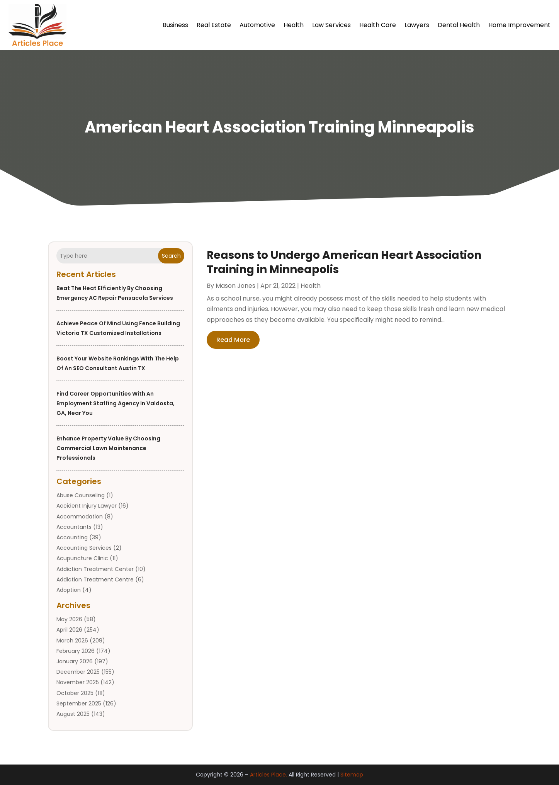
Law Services (331, 24)
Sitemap (351, 774)
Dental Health (459, 24)
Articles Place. (268, 774)
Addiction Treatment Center (95, 569)
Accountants (74, 527)
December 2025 (78, 672)
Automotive (257, 24)
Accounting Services (84, 548)
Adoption (68, 590)
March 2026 (72, 640)
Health (294, 24)
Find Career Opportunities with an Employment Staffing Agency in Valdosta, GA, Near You (115, 403)
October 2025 (74, 693)
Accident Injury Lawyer (86, 506)
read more (233, 339)
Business (175, 24)
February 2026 (75, 651)
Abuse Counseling (80, 495)
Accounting (72, 537)
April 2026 (69, 630)
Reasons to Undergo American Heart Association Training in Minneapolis (344, 262)
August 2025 (73, 714)
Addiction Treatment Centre (95, 579)
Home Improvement (519, 24)
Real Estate (214, 24)
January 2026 (74, 661)
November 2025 (77, 682)
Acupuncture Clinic (82, 558)
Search (171, 256)
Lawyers (416, 24)
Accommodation (79, 516)
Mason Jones (235, 285)
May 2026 (69, 619)
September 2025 (78, 703)
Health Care (377, 24)
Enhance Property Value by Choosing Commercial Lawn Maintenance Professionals (108, 448)
